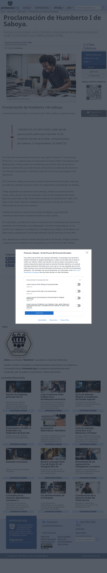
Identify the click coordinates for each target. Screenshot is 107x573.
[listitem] (53, 280)
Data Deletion (42, 320)
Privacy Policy (64, 320)
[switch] (78, 284)
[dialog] (53, 286)
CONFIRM (39, 313)
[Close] (88, 253)
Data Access (53, 320)
